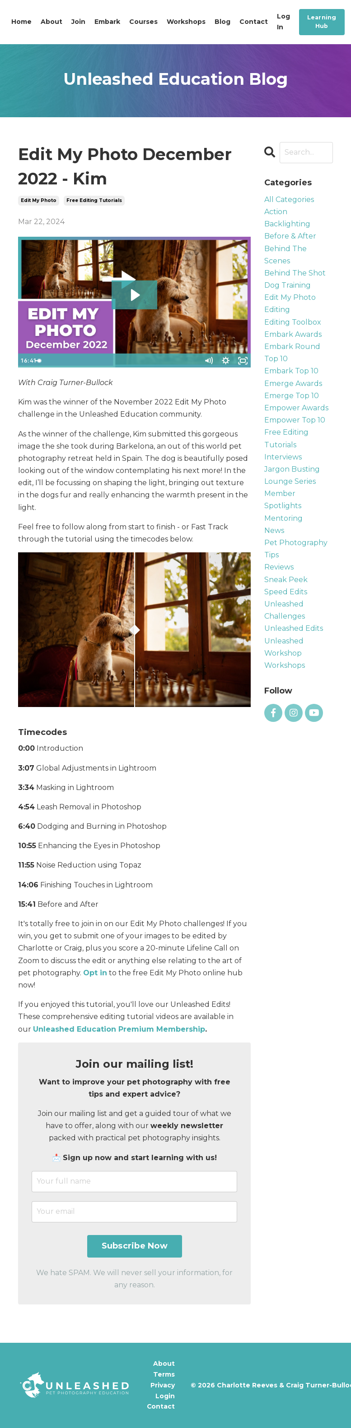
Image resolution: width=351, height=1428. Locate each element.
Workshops (186, 22)
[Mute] (208, 361)
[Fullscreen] (242, 361)
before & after (290, 236)
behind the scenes (285, 254)
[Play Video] (26, 361)
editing (277, 309)
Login (165, 1396)
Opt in (95, 973)
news (274, 530)
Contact (253, 22)
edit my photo (38, 200)
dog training (287, 285)
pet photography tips (296, 548)
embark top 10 (291, 371)
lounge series (290, 481)
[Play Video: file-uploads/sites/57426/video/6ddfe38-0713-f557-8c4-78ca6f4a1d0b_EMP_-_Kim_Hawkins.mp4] (134, 295)
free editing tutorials (94, 200)
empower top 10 (294, 420)
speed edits (285, 592)
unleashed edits (293, 628)
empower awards (296, 408)
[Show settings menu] (225, 361)
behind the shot (295, 273)
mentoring (283, 518)
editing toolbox (292, 322)
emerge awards (293, 383)
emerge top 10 (291, 395)
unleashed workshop (284, 647)
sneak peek (286, 579)
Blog (222, 22)
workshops (284, 665)
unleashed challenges (284, 610)
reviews (279, 567)
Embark (107, 22)
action (275, 211)
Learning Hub (322, 21)
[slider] (126, 361)
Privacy (163, 1385)
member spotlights (282, 499)
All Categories (289, 199)
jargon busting (292, 469)
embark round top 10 (292, 352)
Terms (164, 1374)
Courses (143, 22)
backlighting (287, 224)
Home (21, 22)
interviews (283, 457)
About (51, 22)
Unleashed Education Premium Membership (119, 1029)
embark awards (293, 334)
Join (78, 22)
